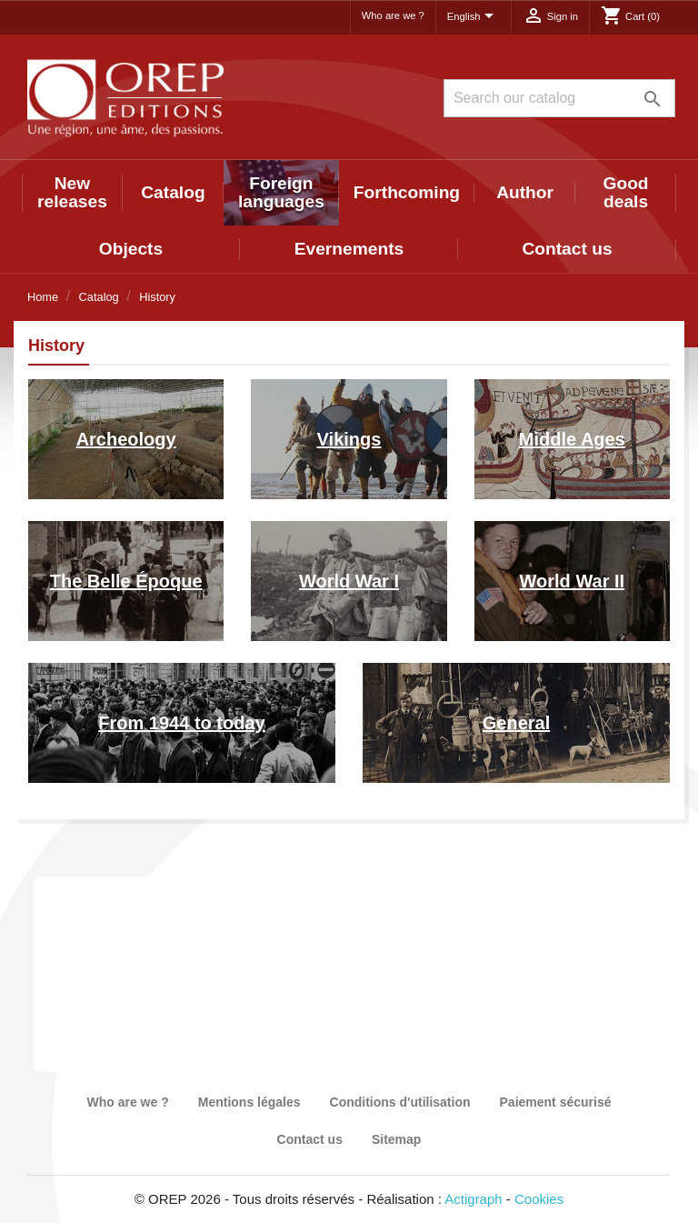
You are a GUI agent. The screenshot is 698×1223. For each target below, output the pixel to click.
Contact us (567, 248)
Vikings (349, 439)
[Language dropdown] (473, 17)
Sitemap (396, 1139)
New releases (72, 192)
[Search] (559, 98)
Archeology (126, 439)
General (516, 723)
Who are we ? (393, 15)
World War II (572, 581)
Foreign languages (281, 192)
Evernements (349, 248)
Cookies (538, 1199)
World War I (349, 581)
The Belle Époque (126, 581)
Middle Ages (572, 439)
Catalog (172, 192)
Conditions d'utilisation (400, 1102)
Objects (131, 248)
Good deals (626, 192)
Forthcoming (407, 192)
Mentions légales (249, 1102)
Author (524, 192)
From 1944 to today (181, 723)
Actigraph (473, 1199)
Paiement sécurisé (556, 1102)
